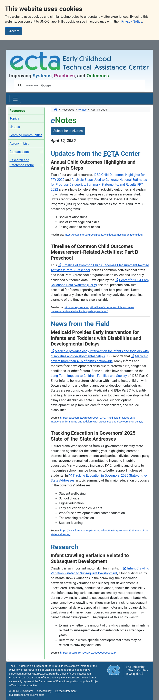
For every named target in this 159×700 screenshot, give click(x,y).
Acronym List (19, 143)
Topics (14, 118)
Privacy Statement (66, 690)
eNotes (15, 127)
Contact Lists (19, 152)
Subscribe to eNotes (68, 131)
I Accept (13, 31)
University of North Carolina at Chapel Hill (33, 669)
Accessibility (44, 690)
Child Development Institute (70, 665)
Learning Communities (26, 135)
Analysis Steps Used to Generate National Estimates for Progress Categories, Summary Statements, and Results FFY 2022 (99, 184)
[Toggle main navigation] (15, 99)
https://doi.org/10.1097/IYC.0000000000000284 (88, 652)
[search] (79, 85)
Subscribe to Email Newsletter (26, 694)
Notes (82, 109)
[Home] (56, 109)
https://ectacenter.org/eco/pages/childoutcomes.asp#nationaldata (103, 234)
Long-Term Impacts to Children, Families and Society (89, 376)
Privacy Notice (131, 21)
